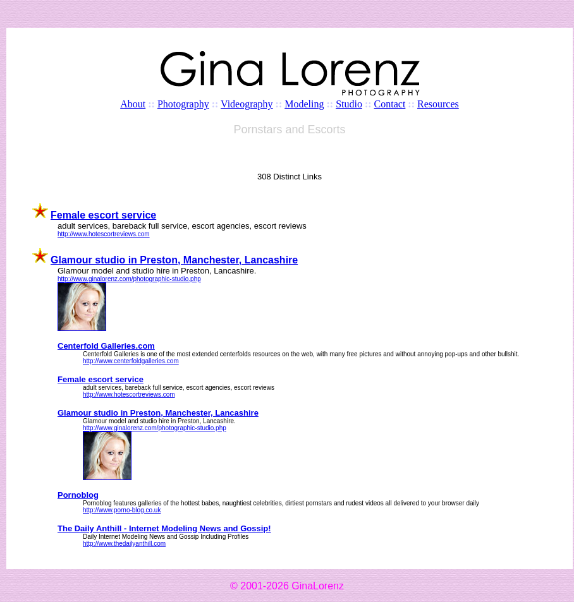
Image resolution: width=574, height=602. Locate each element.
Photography (183, 104)
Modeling (304, 104)
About (132, 104)
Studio (349, 104)
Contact (390, 104)
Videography (247, 104)
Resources (438, 104)
